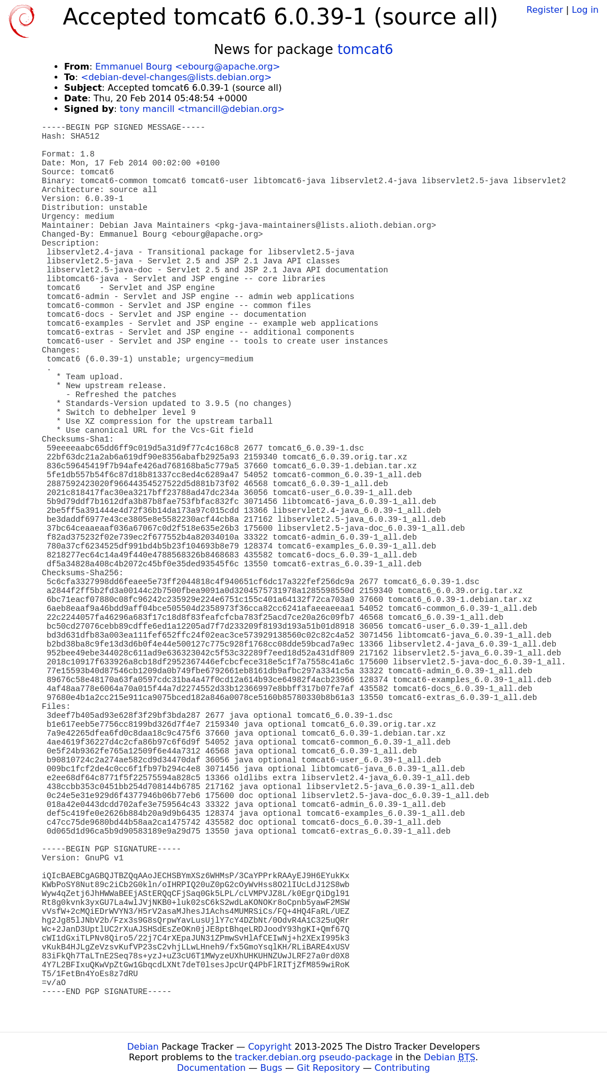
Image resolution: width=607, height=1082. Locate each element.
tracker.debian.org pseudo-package (314, 1057)
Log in (585, 9)
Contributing (402, 1068)
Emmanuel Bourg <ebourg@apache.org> (187, 66)
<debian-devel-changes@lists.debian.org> (176, 77)
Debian (143, 1046)
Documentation (211, 1068)
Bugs (271, 1068)
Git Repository (328, 1068)
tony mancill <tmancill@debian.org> (202, 109)
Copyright (269, 1046)
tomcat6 (365, 49)
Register (544, 9)
